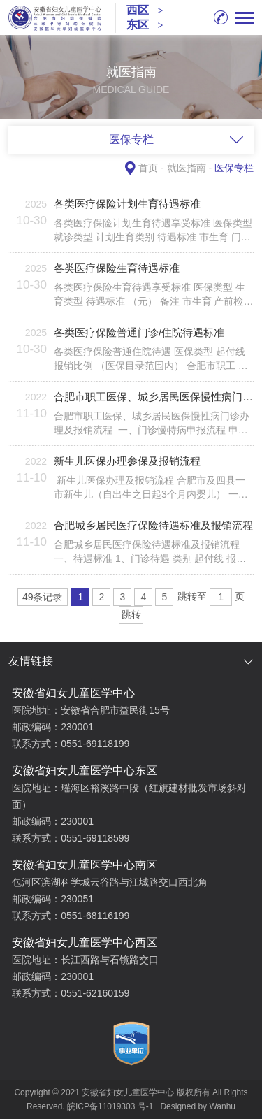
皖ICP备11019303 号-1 (110, 1106)
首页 (148, 167)
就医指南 (186, 167)
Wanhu (222, 1106)
